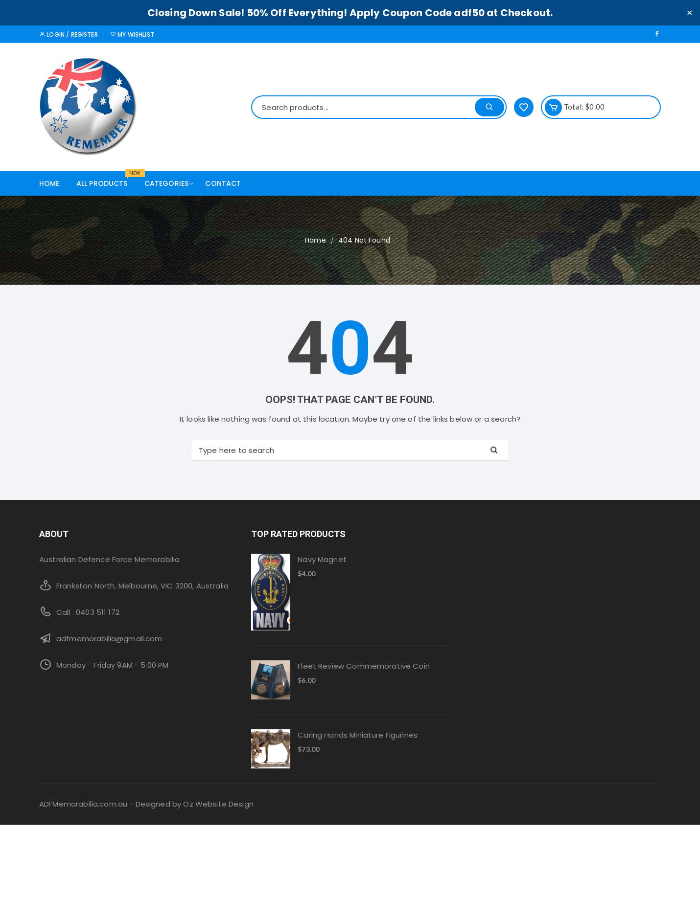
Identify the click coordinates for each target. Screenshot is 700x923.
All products (105, 179)
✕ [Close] (689, 12)
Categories (170, 183)
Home (49, 183)
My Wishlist (132, 34)
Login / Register (68, 34)
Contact (223, 183)
